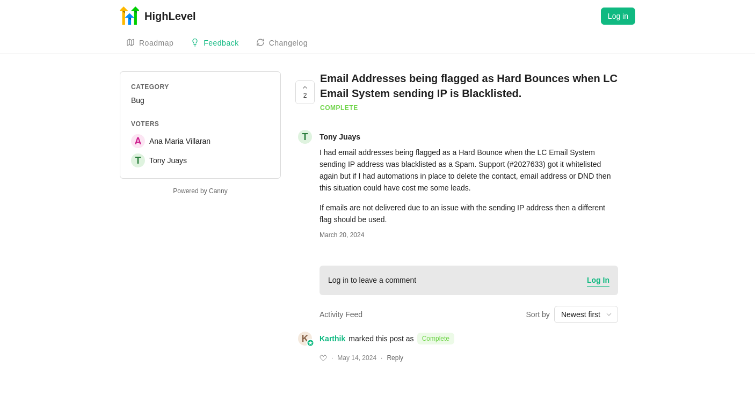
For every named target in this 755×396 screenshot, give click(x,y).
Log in (618, 16)
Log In (598, 280)
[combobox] (586, 314)
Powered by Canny (200, 191)
